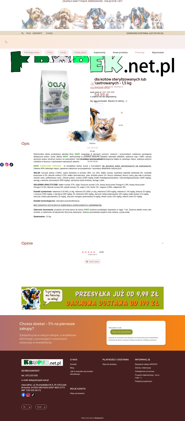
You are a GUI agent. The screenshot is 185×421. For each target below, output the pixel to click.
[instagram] (7, 165)
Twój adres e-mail (114, 328)
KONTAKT (37, 33)
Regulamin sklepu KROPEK (146, 364)
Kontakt (73, 364)
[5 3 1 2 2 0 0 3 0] (92, 147)
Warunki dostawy (110, 364)
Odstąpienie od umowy (144, 371)
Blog (72, 368)
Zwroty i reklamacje (143, 368)
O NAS (49, 33)
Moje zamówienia (77, 393)
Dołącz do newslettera (121, 332)
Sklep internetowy (91, 418)
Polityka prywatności (143, 381)
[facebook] (2, 165)
